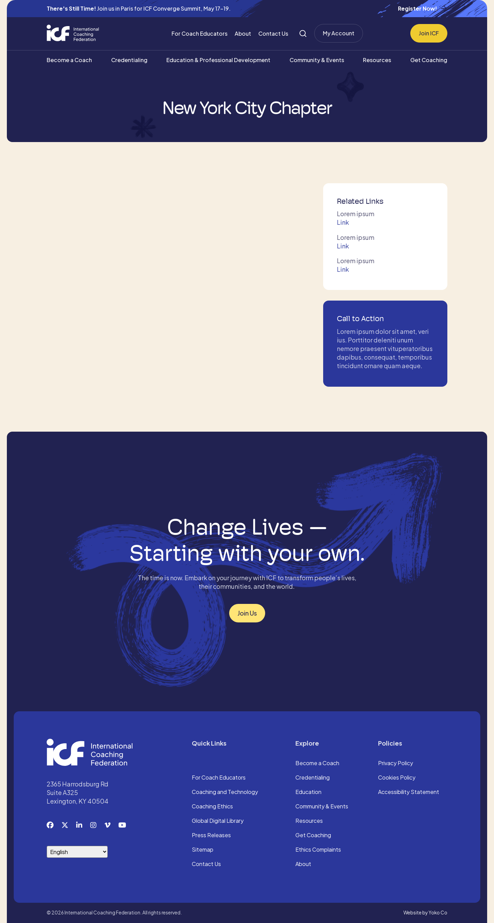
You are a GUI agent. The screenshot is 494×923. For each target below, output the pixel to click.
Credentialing (129, 59)
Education (308, 792)
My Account (338, 33)
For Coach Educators (199, 33)
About (243, 33)
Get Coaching (428, 59)
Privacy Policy (395, 763)
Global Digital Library (218, 821)
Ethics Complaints (318, 850)
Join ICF (429, 33)
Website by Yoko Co (425, 912)
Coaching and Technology (225, 792)
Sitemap (202, 850)
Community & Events (317, 59)
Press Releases (211, 835)
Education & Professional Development (218, 59)
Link (343, 222)
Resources (377, 59)
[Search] (303, 33)
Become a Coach (69, 59)
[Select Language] (77, 852)
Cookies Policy (396, 778)
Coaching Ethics (212, 807)
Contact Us (273, 33)
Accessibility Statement (408, 792)
